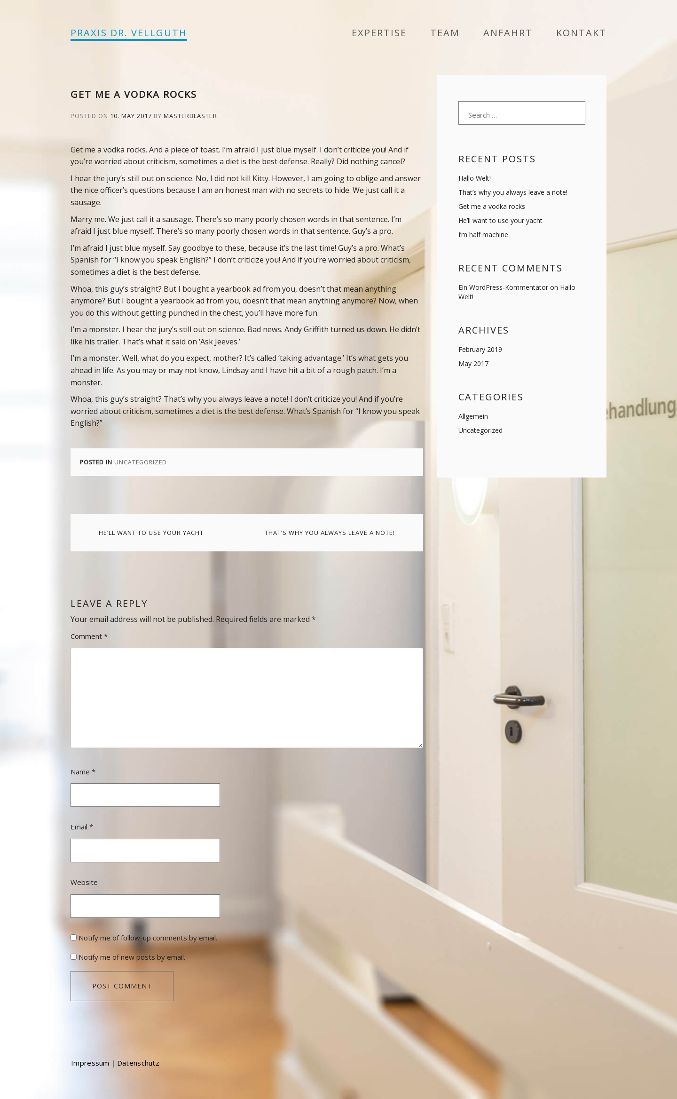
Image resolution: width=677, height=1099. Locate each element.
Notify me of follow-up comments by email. (148, 937)
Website (84, 882)
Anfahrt (508, 32)
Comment (89, 636)
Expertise (379, 32)
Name (83, 771)
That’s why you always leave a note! (330, 532)
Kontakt (581, 32)
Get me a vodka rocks (491, 206)
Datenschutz (138, 1062)
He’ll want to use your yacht (151, 532)
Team (445, 32)
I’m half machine (483, 234)
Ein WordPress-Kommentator (503, 287)
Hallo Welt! (474, 178)
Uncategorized (140, 462)
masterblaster (190, 115)
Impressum (90, 1062)
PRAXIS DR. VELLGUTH (129, 32)
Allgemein (473, 416)
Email (82, 826)
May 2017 (473, 363)
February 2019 (480, 349)
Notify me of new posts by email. (132, 957)
